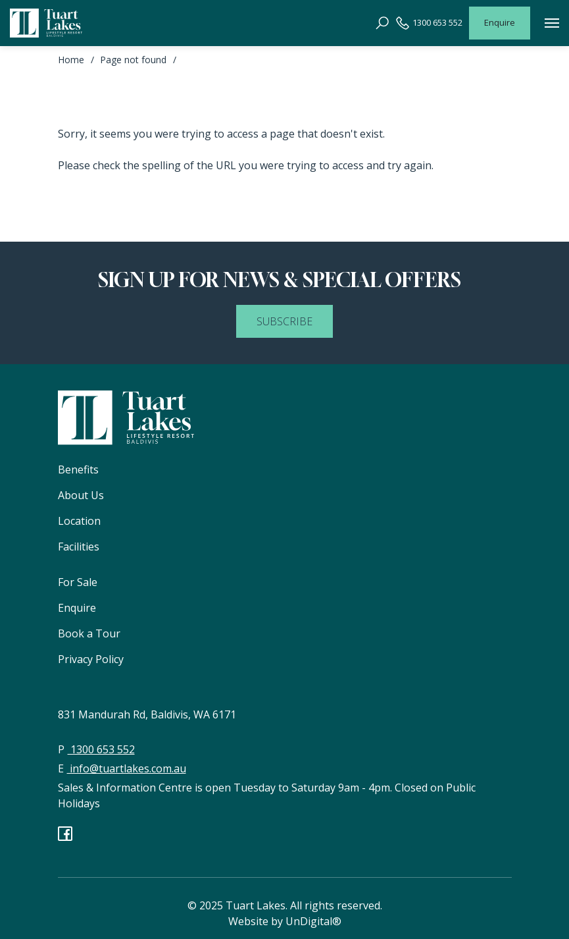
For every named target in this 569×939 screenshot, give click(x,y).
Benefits (78, 469)
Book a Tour (89, 633)
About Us (81, 495)
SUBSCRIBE (284, 321)
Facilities (78, 546)
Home (71, 59)
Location (79, 521)
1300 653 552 (429, 23)
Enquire (499, 22)
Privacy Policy (91, 659)
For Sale (77, 582)
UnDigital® (313, 921)
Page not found (133, 59)
